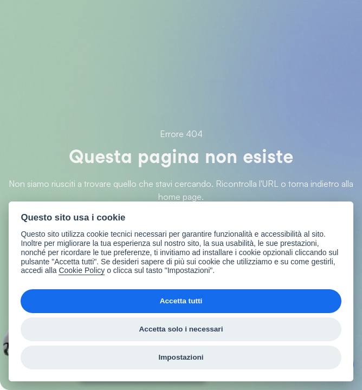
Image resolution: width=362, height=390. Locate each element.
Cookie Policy (82, 270)
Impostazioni (180, 357)
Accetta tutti (181, 301)
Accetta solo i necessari (181, 329)
